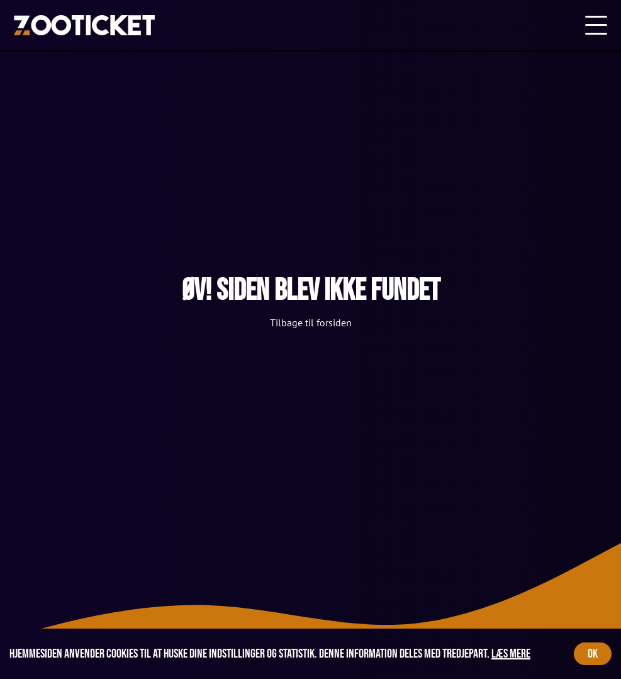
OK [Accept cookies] (593, 653)
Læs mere (510, 653)
